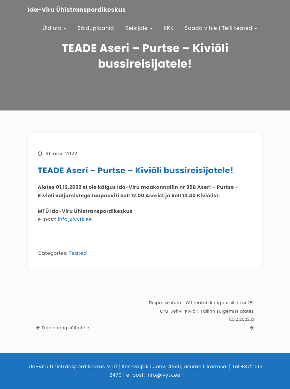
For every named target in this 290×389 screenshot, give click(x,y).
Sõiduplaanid (96, 28)
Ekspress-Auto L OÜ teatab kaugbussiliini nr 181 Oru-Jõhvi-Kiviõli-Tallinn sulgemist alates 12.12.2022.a (201, 311)
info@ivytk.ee (75, 219)
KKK (169, 28)
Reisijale (138, 28)
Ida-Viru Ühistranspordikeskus (77, 10)
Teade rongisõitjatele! (66, 328)
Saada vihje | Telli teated (221, 28)
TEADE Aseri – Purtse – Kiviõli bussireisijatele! (135, 170)
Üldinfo (55, 28)
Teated (78, 253)
